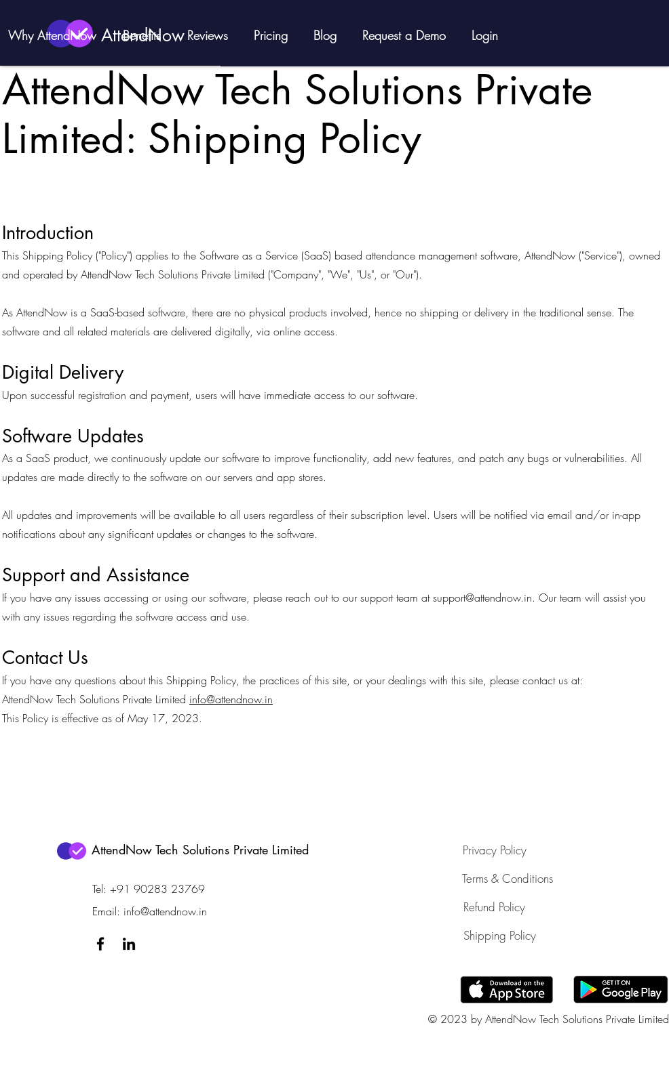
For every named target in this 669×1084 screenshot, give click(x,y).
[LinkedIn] (129, 944)
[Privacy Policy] (494, 850)
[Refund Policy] (494, 907)
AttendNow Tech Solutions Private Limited (200, 849)
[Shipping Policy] (500, 935)
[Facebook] (100, 944)
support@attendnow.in (482, 597)
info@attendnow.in (231, 699)
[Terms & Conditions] (507, 878)
